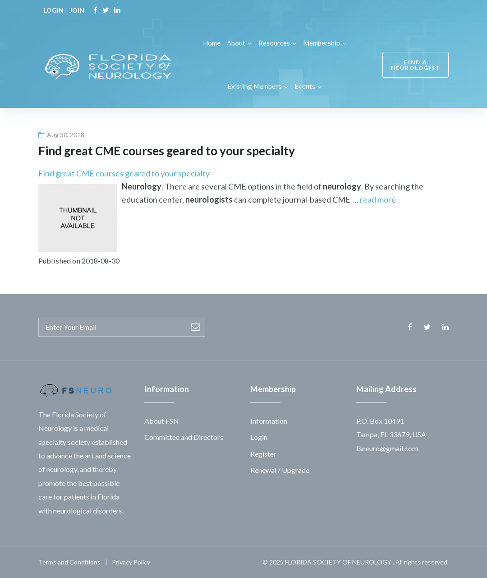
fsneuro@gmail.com (387, 448)
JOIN (76, 10)
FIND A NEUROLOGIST (416, 65)
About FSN (161, 420)
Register (263, 453)
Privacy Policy (131, 562)
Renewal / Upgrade (279, 470)
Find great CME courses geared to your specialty (124, 173)
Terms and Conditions (69, 562)
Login (258, 437)
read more (378, 199)
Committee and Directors (183, 437)
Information (268, 420)
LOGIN (54, 10)
